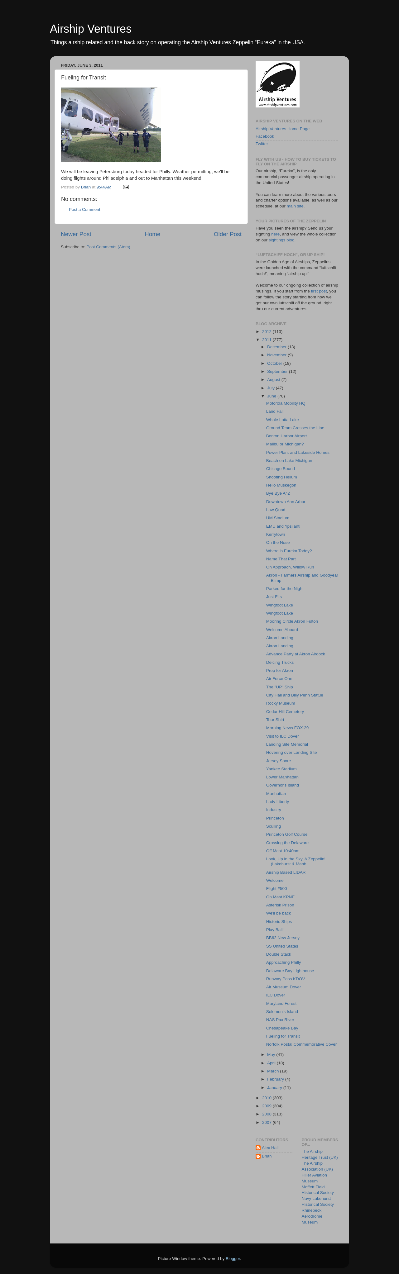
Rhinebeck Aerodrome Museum (312, 1216)
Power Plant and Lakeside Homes (297, 452)
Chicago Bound (280, 468)
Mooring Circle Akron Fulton (292, 621)
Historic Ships (279, 921)
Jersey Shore (278, 760)
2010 (267, 1098)
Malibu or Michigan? (285, 444)
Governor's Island (282, 785)
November (277, 355)
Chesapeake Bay (282, 1028)
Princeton (275, 818)
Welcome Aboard (282, 629)
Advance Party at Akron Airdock (295, 654)
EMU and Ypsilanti (283, 526)
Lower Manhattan (282, 777)
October (275, 363)
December (277, 347)
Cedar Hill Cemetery (285, 711)
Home (152, 234)
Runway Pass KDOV (285, 979)
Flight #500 (276, 888)
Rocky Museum (280, 703)
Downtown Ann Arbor (285, 501)
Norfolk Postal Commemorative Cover (301, 1044)
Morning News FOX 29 (287, 727)
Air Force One (279, 678)
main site (295, 206)
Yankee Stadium (281, 769)
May (271, 1054)
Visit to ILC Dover (282, 736)
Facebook (265, 136)
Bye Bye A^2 (278, 493)
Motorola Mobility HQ (285, 403)
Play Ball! (275, 929)
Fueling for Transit (283, 1036)
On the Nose (278, 542)
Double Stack (278, 954)
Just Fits (274, 596)
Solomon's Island (282, 1011)
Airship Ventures (91, 28)
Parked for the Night (285, 588)
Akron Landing (279, 637)
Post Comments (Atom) (108, 247)
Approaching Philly (283, 962)
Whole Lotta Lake (282, 419)
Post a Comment (84, 209)
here (275, 234)
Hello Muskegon (281, 485)
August (274, 379)
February (276, 1079)
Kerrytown (275, 534)
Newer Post (76, 234)
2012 (267, 331)
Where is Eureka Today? (289, 551)
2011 (267, 339)
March (273, 1071)
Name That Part (281, 559)
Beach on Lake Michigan (289, 460)
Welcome (275, 880)
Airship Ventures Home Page (283, 128)
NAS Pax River (280, 1019)
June (272, 396)
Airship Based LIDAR (286, 872)
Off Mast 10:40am (283, 851)
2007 (267, 1122)
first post (319, 291)
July (271, 388)
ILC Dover (275, 995)
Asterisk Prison (280, 905)
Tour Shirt (275, 719)
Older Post (228, 234)
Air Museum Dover (283, 987)
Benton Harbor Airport (286, 436)
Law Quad (276, 509)
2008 (267, 1114)
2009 (267, 1106)
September (278, 371)
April (272, 1063)
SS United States (282, 946)
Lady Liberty (277, 801)
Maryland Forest (281, 1003)
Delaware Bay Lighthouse (290, 970)
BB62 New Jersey (283, 937)
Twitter (262, 143)
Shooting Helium (281, 477)
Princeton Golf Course (287, 834)
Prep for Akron (279, 670)
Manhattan (276, 793)
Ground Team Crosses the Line (295, 427)
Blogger (233, 1258)
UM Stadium (277, 518)
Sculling (273, 826)
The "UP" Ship (279, 687)
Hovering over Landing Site (291, 752)
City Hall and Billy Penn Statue (294, 695)
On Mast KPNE (280, 897)
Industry (273, 809)
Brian (267, 1156)
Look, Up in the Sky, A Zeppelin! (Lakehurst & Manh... (295, 861)
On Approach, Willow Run (290, 567)
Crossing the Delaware (287, 842)
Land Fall (275, 411)
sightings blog (282, 240)
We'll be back (278, 913)
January (275, 1087)
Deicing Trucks (280, 662)
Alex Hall (270, 1147)
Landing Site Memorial (287, 744)
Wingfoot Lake (279, 605)
